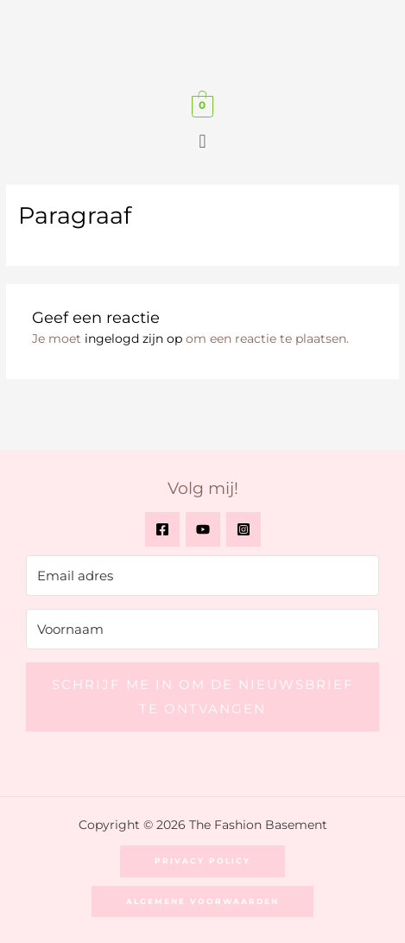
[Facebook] (162, 529)
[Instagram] (243, 529)
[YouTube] (203, 529)
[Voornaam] (202, 629)
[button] (202, 142)
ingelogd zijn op (133, 338)
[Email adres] (202, 575)
